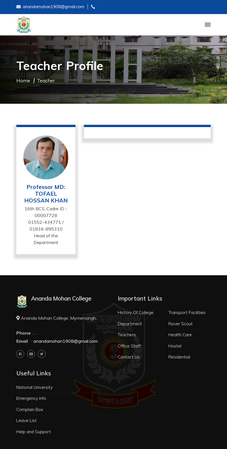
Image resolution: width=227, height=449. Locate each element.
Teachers (127, 334)
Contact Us (129, 357)
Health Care (180, 334)
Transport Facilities (187, 312)
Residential (179, 357)
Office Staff (129, 346)
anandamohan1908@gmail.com (50, 7)
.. (95, 7)
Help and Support (33, 431)
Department (130, 323)
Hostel (174, 346)
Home (23, 81)
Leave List (26, 420)
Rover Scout (180, 323)
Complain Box (29, 409)
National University (34, 387)
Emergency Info (31, 398)
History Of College (135, 312)
